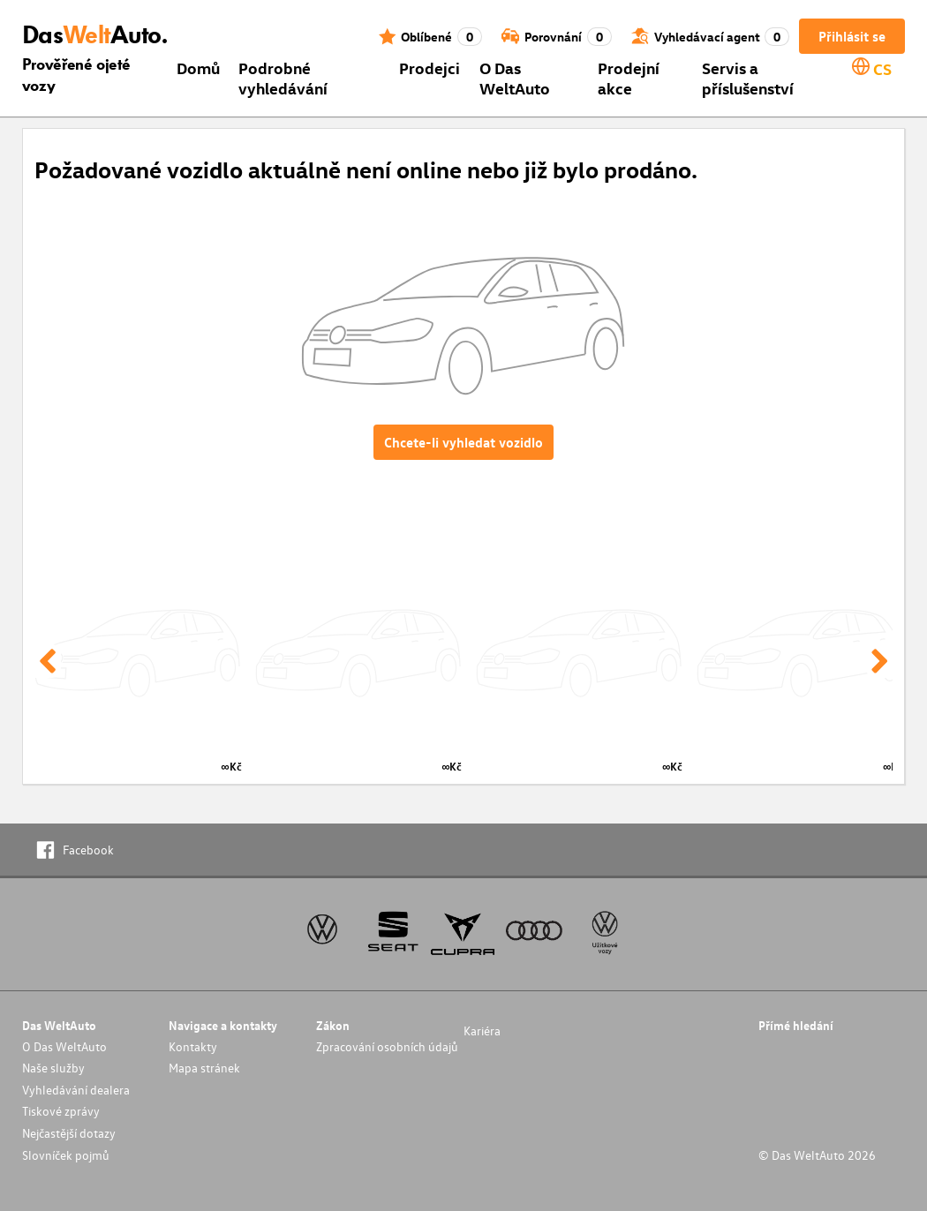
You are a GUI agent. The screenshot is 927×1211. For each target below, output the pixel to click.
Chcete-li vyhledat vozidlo (463, 442)
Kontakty (193, 1046)
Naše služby (53, 1067)
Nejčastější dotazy (69, 1132)
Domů (198, 67)
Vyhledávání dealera (76, 1089)
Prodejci (429, 67)
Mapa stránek (204, 1067)
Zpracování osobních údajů (387, 1046)
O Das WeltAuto (514, 77)
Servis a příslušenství (748, 77)
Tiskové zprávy (61, 1110)
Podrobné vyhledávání (283, 77)
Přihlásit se (852, 36)
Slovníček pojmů (65, 1155)
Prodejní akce (628, 77)
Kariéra (482, 1030)
